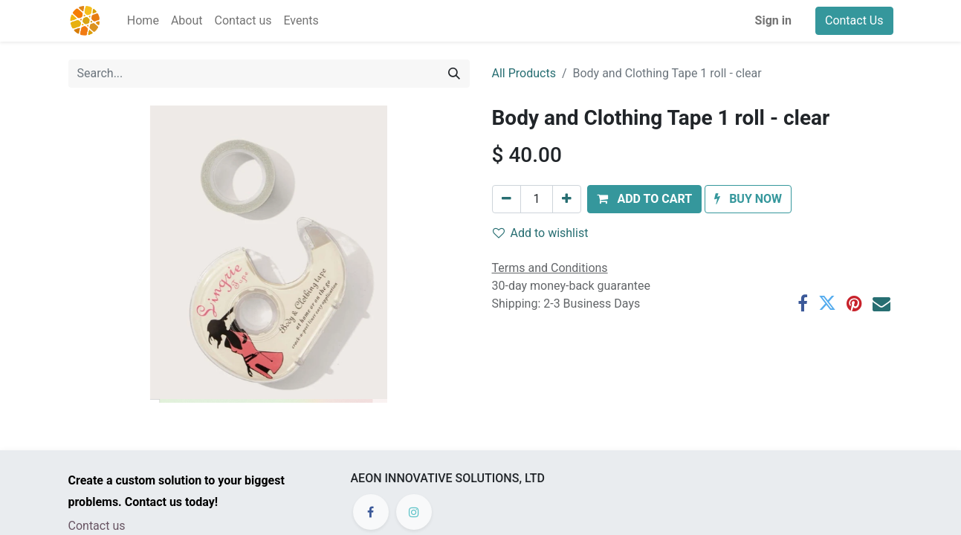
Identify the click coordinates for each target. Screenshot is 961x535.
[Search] (454, 73)
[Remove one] (506, 199)
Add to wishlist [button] (541, 233)
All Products (524, 73)
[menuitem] (143, 21)
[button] (644, 199)
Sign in (773, 20)
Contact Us (854, 20)
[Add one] (566, 199)
